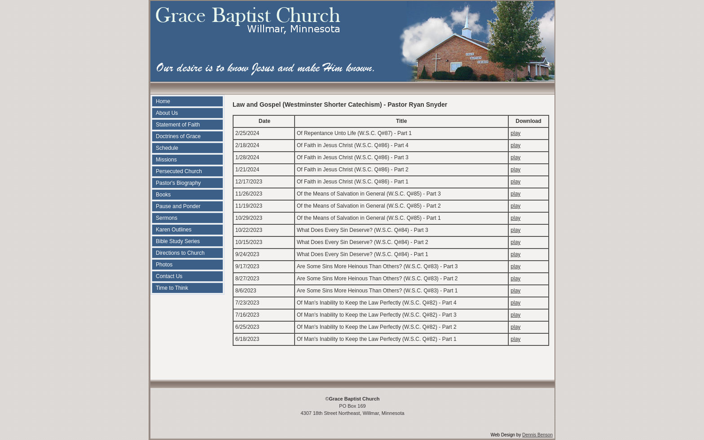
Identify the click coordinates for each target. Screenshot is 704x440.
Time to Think (172, 288)
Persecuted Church (179, 171)
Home (163, 101)
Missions (166, 160)
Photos (164, 264)
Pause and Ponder (178, 206)
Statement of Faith (178, 125)
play (515, 133)
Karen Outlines (173, 230)
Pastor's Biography (178, 183)
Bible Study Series (178, 241)
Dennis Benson (537, 434)
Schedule (167, 148)
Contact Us (169, 276)
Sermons (166, 218)
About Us (167, 113)
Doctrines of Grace (178, 136)
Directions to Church (180, 253)
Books (163, 195)
